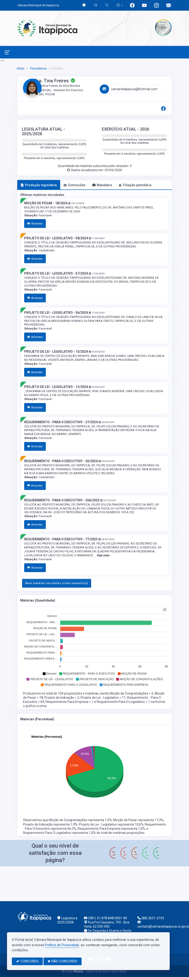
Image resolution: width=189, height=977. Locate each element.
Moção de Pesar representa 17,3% (138, 820)
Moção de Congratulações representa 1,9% (80, 820)
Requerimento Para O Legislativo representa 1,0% (59, 833)
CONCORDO (27, 961)
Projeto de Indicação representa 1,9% (50, 824)
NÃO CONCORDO (62, 961)
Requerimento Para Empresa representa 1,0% (111, 828)
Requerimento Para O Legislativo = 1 (124, 702)
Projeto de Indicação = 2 (61, 697)
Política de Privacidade (62, 945)
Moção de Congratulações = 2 (131, 693)
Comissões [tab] (74, 185)
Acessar (35, 223)
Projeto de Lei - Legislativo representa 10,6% (111, 824)
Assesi (78, 971)
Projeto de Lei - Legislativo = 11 (103, 697)
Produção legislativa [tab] (38, 185)
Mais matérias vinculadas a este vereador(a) (56, 583)
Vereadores (38, 68)
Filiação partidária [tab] (135, 185)
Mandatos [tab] (102, 185)
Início (20, 68)
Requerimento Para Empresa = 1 (70, 702)
